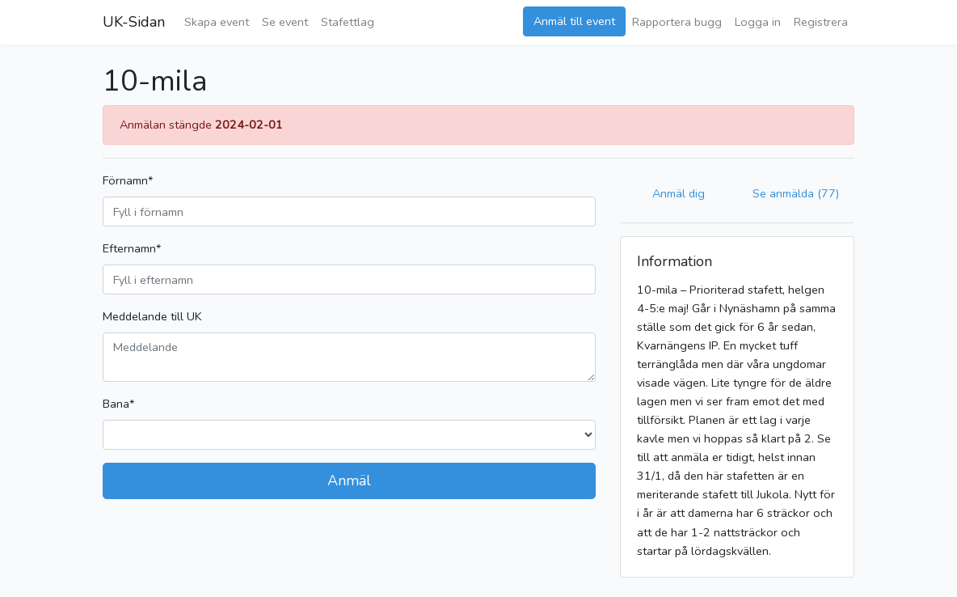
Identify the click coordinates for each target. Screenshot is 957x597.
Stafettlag (347, 22)
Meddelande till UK (152, 316)
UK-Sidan (134, 22)
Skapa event (216, 22)
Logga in (758, 22)
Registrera (821, 22)
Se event (285, 22)
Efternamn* (132, 248)
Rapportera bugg (677, 22)
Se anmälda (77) (796, 193)
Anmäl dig (678, 193)
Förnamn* (128, 180)
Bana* (118, 404)
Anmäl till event (574, 21)
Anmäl (349, 480)
